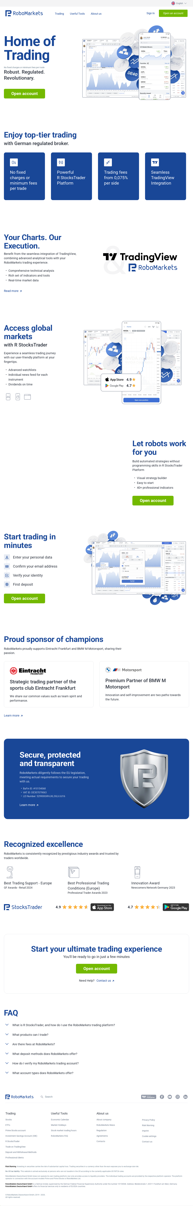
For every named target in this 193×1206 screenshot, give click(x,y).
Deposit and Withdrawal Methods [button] (20, 1152)
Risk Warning (148, 1125)
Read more (13, 291)
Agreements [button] (102, 1136)
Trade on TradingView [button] (15, 1147)
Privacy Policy (148, 1120)
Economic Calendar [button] (60, 1119)
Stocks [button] (8, 1119)
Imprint (145, 1131)
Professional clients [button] (14, 1157)
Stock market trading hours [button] (63, 1130)
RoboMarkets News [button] (105, 1125)
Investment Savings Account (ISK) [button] (21, 1136)
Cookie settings (149, 1136)
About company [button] (103, 1119)
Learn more (13, 715)
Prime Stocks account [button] (15, 1130)
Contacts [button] (100, 1141)
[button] (178, 3)
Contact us (105, 980)
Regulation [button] (101, 1130)
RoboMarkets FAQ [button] (59, 1136)
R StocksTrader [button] (12, 1141)
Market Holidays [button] (58, 1125)
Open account (24, 93)
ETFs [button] (7, 1125)
